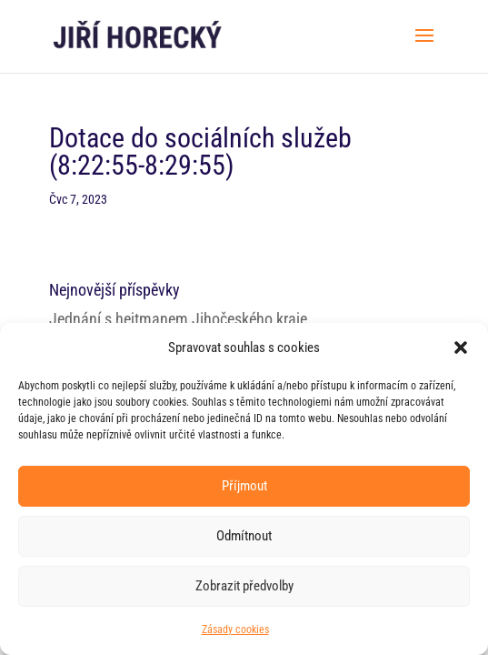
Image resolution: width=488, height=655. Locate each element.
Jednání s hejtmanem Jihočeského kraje (178, 318)
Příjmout (244, 486)
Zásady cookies (235, 629)
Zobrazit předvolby (244, 586)
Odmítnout (244, 536)
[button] (461, 347)
